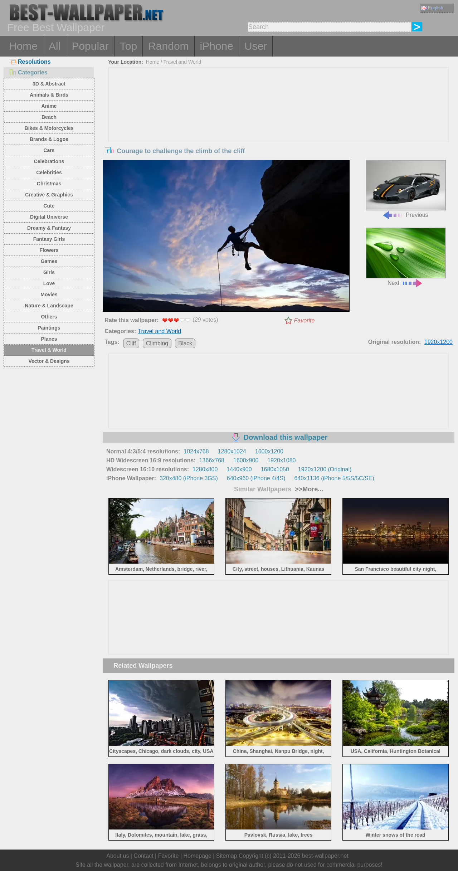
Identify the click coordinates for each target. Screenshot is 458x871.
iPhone (216, 46)
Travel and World (182, 62)
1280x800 (205, 469)
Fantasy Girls (49, 239)
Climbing (157, 343)
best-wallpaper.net (325, 856)
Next (406, 257)
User (255, 46)
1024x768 (196, 451)
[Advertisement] (278, 121)
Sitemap (226, 856)
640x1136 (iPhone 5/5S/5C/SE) (334, 478)
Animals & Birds (49, 95)
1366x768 (211, 460)
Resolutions (30, 62)
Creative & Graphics (49, 195)
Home (23, 46)
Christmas (49, 183)
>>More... (308, 489)
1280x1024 (232, 451)
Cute (48, 206)
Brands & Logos (49, 139)
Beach (49, 117)
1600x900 (245, 460)
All (54, 46)
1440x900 (239, 469)
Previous (406, 189)
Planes (49, 339)
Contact (143, 856)
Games (49, 261)
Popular (90, 46)
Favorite (304, 320)
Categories (28, 72)
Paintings (49, 328)
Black (185, 343)
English (432, 7)
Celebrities (49, 172)
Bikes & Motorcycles (49, 128)
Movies (48, 294)
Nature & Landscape (49, 305)
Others (49, 317)
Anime (49, 106)
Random (168, 46)
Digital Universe (49, 217)
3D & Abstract (49, 84)
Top (128, 46)
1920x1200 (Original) (324, 469)
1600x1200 (269, 451)
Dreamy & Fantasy (49, 228)
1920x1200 (438, 342)
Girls (49, 272)
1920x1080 (281, 460)
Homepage (197, 856)
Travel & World (49, 350)
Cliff (131, 343)
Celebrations (49, 161)
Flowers (49, 250)
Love (49, 283)
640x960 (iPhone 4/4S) (256, 478)
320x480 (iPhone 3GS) (189, 478)
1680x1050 (275, 469)
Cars (48, 150)
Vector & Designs (48, 361)
